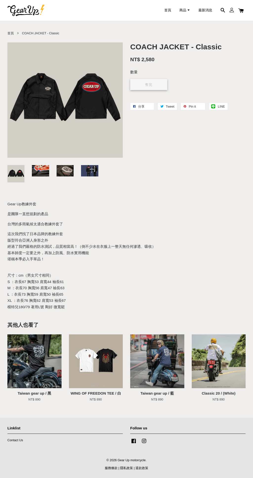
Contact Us (15, 440)
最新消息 (205, 10)
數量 (134, 72)
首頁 (167, 10)
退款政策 (141, 468)
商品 (184, 10)
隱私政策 (126, 468)
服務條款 (111, 468)
